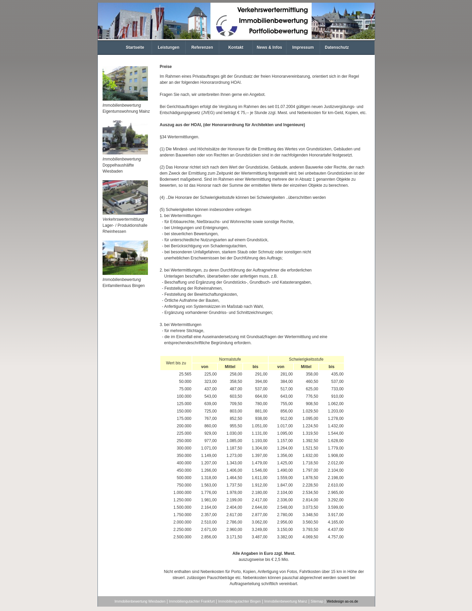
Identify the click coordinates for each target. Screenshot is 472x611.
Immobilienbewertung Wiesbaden (140, 601)
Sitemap (317, 601)
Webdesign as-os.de (342, 601)
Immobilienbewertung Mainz (285, 601)
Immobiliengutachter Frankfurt (192, 601)
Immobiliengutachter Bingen (239, 601)
